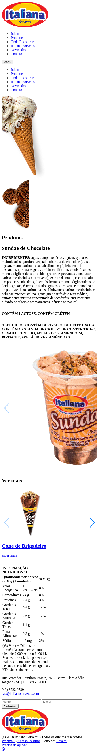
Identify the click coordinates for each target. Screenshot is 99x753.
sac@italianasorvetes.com (20, 694)
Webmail (8, 741)
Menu (7, 62)
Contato (16, 54)
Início (15, 34)
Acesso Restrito (28, 741)
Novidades (18, 50)
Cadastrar (10, 706)
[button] (92, 523)
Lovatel (61, 741)
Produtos (17, 38)
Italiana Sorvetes (23, 46)
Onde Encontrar (22, 42)
